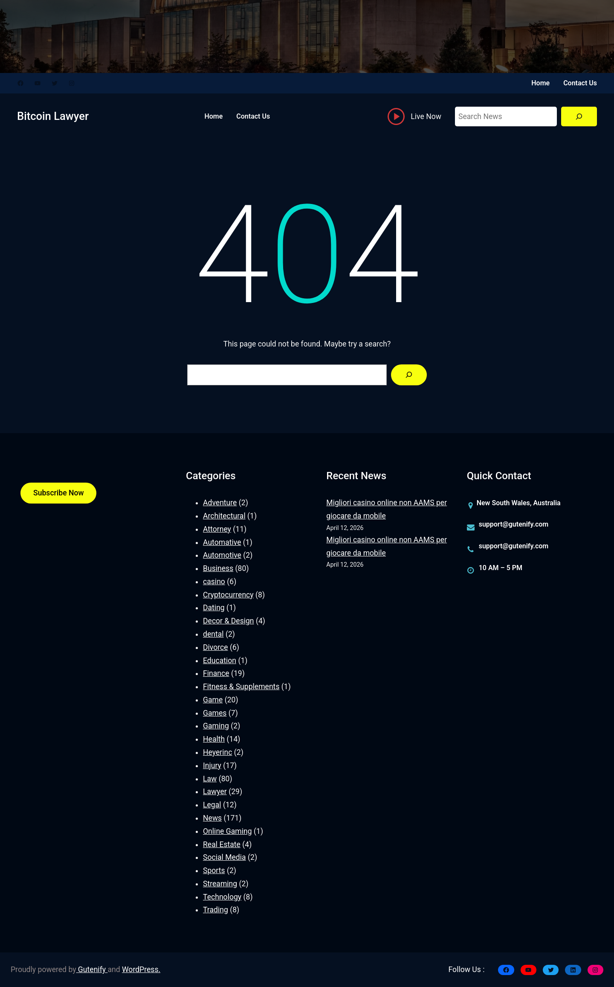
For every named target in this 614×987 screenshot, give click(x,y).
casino (214, 581)
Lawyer (215, 791)
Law (210, 778)
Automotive (222, 555)
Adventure (220, 502)
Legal (212, 805)
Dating (214, 607)
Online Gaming (227, 831)
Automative (222, 542)
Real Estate (221, 844)
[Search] (579, 117)
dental (213, 634)
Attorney (217, 529)
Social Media (224, 857)
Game (213, 700)
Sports (214, 870)
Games (214, 713)
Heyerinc (217, 752)
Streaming (220, 883)
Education (219, 660)
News (212, 818)
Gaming (216, 726)
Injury (212, 765)
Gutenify (92, 969)
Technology (222, 897)
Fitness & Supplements (241, 686)
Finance (216, 673)
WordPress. (141, 969)
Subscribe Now (58, 493)
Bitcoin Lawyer (53, 116)
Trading (215, 909)
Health (214, 739)
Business (218, 568)
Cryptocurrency (228, 595)
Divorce (215, 647)
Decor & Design (228, 621)
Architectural (224, 516)
